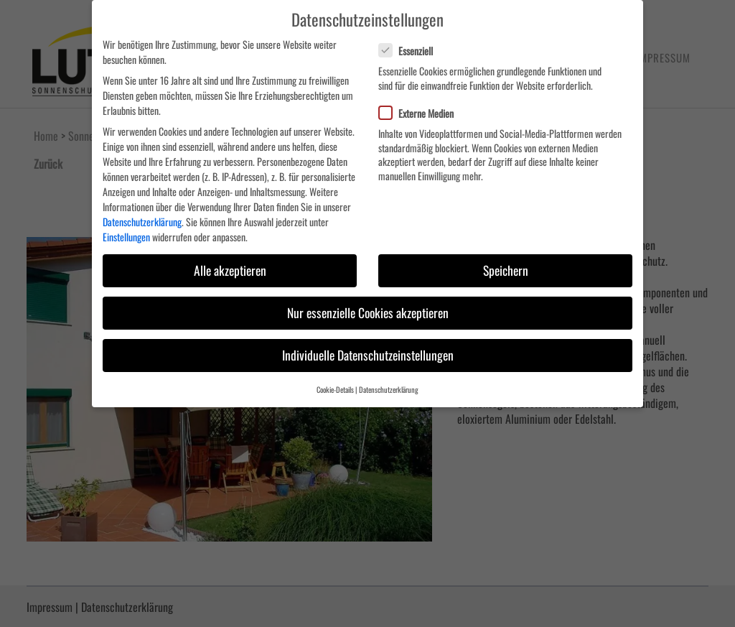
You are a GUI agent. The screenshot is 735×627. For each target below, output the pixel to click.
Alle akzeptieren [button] (230, 270)
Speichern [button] (505, 270)
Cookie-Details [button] (335, 389)
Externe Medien (422, 113)
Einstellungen (126, 236)
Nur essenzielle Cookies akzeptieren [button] (368, 312)
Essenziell (411, 50)
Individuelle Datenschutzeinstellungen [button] (368, 354)
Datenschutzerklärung (142, 221)
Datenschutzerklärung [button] (388, 389)
